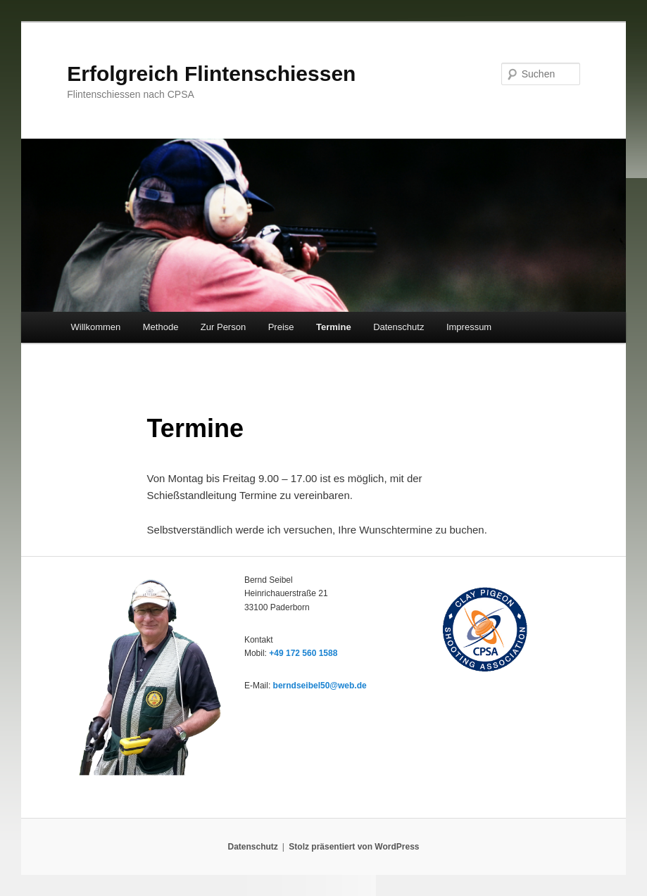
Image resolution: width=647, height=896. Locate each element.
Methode (161, 327)
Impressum (468, 327)
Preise (281, 327)
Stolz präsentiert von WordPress (354, 847)
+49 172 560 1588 (303, 653)
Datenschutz (398, 327)
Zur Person (223, 327)
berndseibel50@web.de (320, 685)
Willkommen (95, 327)
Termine (333, 327)
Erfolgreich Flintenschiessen (211, 73)
